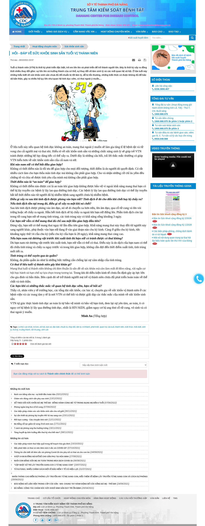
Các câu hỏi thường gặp (133, 498)
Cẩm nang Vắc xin (83, 31)
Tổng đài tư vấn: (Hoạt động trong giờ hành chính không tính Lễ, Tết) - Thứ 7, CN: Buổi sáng (172, 107)
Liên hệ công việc (163, 86)
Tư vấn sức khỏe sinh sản (167, 125)
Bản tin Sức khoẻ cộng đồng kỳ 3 (169, 214)
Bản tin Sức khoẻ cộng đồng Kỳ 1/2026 (172, 226)
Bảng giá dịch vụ (56, 31)
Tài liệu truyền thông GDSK (172, 186)
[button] (173, 165)
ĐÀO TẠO (173, 31)
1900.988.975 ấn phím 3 (165, 128)
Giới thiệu (34, 31)
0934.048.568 (160, 139)
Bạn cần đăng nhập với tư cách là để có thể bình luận (52, 373)
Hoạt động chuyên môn (115, 31)
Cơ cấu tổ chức (52, 498)
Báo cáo (157, 31)
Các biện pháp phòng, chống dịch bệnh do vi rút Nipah (172, 233)
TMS (175, 498)
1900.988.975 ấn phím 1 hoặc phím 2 (172, 121)
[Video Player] (173, 165)
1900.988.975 (160, 114)
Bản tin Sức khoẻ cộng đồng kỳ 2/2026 (172, 219)
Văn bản (141, 31)
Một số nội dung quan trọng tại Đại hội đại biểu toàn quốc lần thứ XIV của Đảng (172, 240)
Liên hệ (166, 498)
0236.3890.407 (160, 89)
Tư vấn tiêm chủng (164, 118)
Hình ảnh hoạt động (105, 498)
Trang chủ (34, 498)
